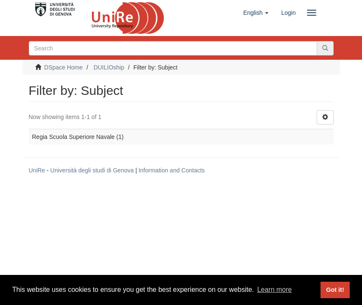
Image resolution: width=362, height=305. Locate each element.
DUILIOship (109, 67)
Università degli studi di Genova (92, 170)
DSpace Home (63, 67)
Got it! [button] (335, 289)
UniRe (37, 170)
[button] (256, 12)
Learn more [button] (274, 289)
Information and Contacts (171, 170)
